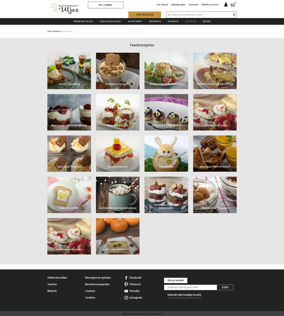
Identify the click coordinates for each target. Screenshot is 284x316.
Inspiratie (173, 21)
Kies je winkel (106, 4)
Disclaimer (157, 313)
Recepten (191, 21)
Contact (90, 291)
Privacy (148, 313)
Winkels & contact (210, 4)
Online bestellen (83, 21)
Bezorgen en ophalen (98, 277)
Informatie (155, 21)
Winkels (52, 291)
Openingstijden (178, 4)
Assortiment (135, 21)
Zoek (225, 287)
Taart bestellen (144, 14)
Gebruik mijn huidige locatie (184, 295)
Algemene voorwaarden (132, 313)
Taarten (52, 284)
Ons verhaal (162, 4)
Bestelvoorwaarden (97, 284)
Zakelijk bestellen (110, 21)
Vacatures (193, 4)
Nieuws (207, 21)
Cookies (90, 297)
